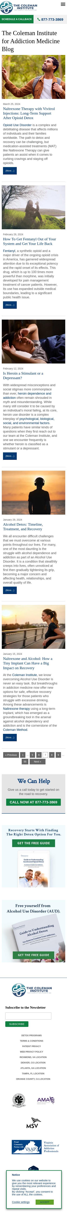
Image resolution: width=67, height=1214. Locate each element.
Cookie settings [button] (21, 1202)
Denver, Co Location (33, 1063)
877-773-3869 (52, 19)
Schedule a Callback (17, 19)
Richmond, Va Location (33, 1057)
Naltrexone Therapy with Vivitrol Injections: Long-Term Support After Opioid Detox (29, 113)
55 (25, 761)
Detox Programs (31, 1035)
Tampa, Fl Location (33, 1073)
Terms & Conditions (31, 1041)
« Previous (11, 755)
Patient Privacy (31, 1046)
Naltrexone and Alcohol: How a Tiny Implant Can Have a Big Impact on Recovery (27, 663)
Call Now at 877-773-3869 (33, 802)
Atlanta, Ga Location (33, 1068)
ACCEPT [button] (44, 1202)
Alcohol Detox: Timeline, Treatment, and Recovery (23, 526)
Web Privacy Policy (31, 1052)
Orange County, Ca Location (33, 1079)
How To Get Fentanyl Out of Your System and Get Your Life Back (29, 241)
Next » (37, 761)
